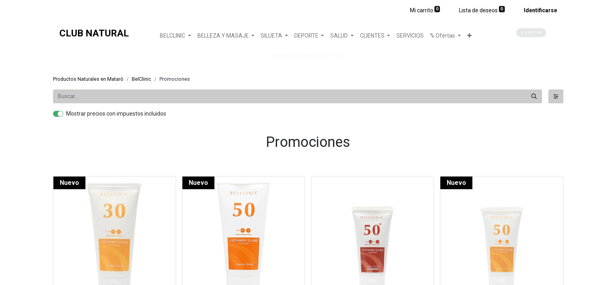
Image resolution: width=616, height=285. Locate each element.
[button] (469, 35)
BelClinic (141, 79)
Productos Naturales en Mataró (88, 79)
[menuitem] (410, 35)
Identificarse (540, 10)
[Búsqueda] (534, 96)
